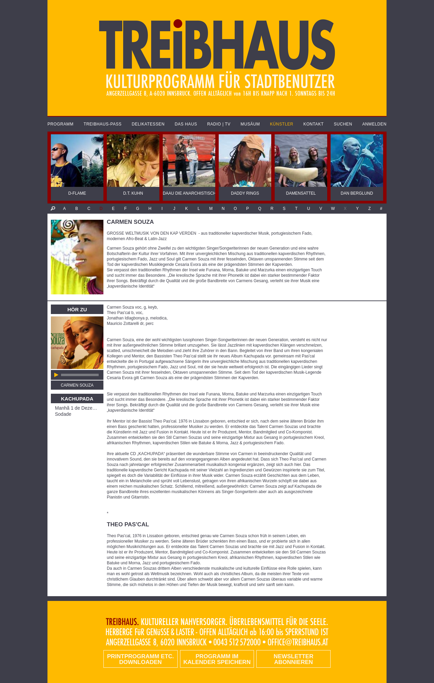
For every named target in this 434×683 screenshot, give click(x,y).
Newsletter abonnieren (293, 659)
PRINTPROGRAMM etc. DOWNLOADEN (140, 659)
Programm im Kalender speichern (217, 659)
